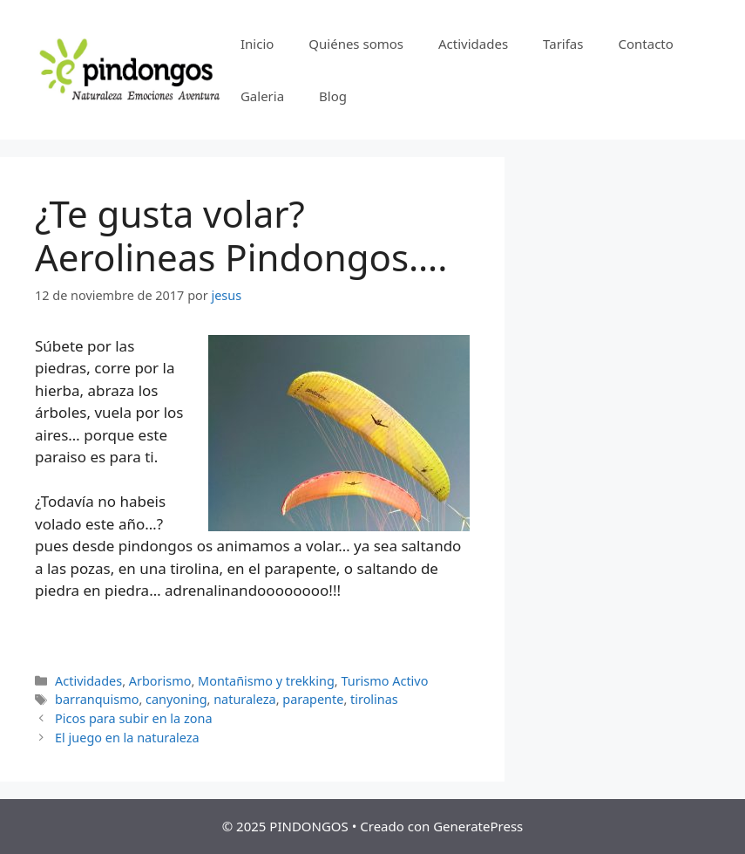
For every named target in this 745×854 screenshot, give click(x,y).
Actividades (473, 43)
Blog (333, 96)
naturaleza (244, 699)
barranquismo (97, 699)
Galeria (262, 96)
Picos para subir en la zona (133, 718)
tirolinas (374, 699)
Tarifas (563, 43)
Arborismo (160, 681)
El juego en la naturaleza (127, 737)
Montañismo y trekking (266, 681)
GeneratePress (478, 826)
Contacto (645, 43)
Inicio (257, 43)
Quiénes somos (355, 43)
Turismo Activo (384, 681)
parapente (312, 699)
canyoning (176, 699)
